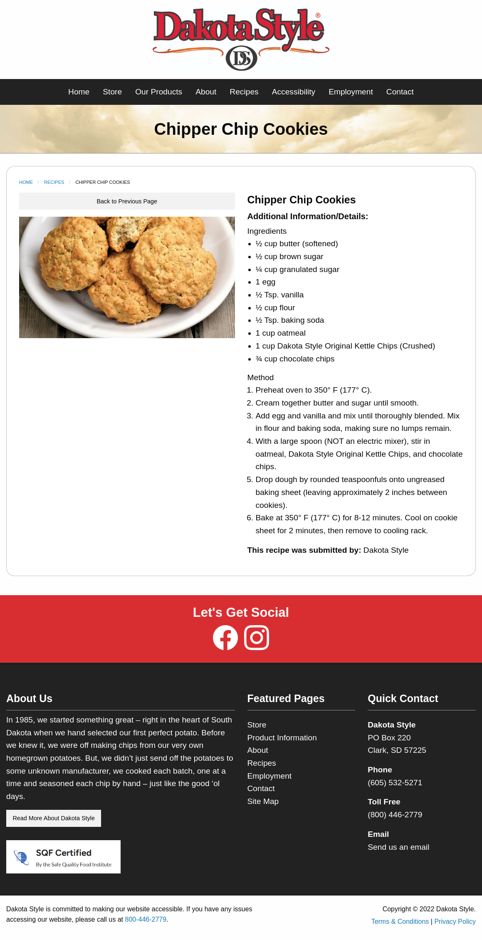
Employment (351, 91)
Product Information (282, 737)
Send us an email (398, 847)
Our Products (158, 91)
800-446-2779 (145, 919)
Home (78, 91)
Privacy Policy (455, 921)
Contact (400, 91)
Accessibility (294, 91)
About (205, 91)
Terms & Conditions (400, 921)
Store (112, 91)
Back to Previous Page (126, 201)
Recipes (244, 91)
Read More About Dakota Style (53, 818)
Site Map (263, 801)
